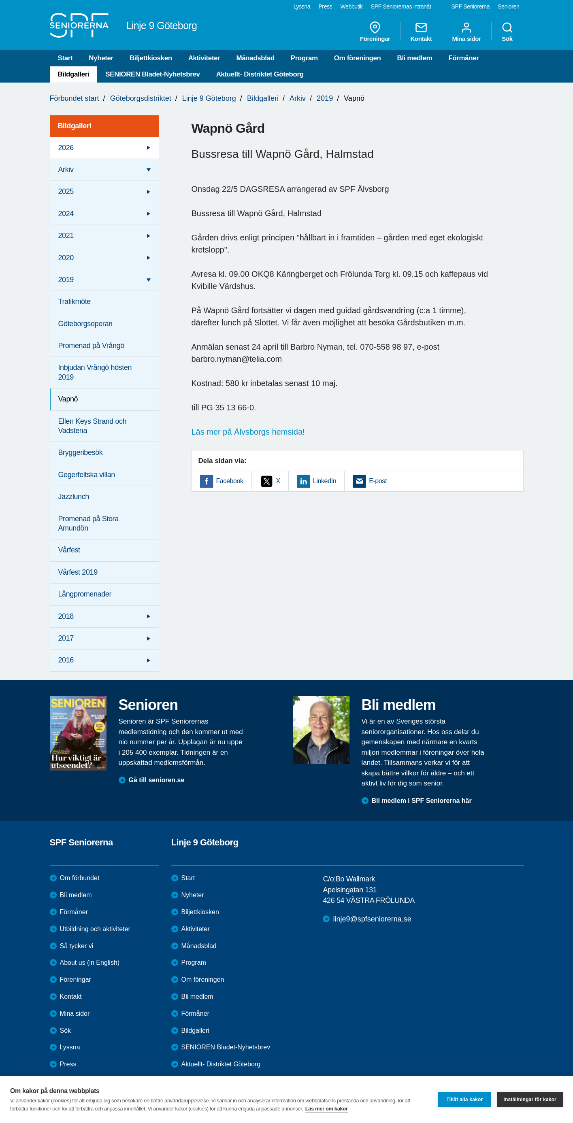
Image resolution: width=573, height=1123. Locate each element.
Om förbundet (80, 878)
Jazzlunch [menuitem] (73, 497)
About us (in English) (90, 962)
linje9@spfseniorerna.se (372, 919)
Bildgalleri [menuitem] (75, 126)
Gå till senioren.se (157, 780)
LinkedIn (324, 481)
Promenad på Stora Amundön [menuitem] (88, 523)
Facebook (229, 481)
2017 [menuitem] (66, 638)
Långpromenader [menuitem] (85, 594)
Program (304, 58)
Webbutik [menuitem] (351, 6)
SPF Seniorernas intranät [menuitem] (401, 6)
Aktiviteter (204, 58)
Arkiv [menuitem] (66, 170)
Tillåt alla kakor (464, 1099)
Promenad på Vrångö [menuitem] (91, 346)
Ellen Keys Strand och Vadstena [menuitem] (92, 426)
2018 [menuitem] (66, 616)
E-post (378, 481)
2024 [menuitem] (66, 214)
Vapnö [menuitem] (68, 399)
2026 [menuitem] (66, 148)
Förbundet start (74, 98)
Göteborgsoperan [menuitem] (85, 324)
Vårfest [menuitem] (69, 550)
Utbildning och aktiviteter (95, 929)
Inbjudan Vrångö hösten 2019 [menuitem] (95, 372)
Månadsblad (255, 58)
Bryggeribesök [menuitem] (80, 452)
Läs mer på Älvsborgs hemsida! (248, 431)
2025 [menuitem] (66, 191)
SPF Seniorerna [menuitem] (471, 6)
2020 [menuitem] (66, 258)
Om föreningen (357, 58)
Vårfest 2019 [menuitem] (78, 572)
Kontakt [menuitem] (421, 31)
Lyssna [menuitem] (302, 6)
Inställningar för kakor (529, 1099)
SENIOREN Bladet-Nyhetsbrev (152, 74)
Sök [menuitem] (507, 31)
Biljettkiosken (151, 58)
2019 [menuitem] (66, 280)
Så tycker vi (77, 946)
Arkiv (298, 98)
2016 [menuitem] (66, 660)
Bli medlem (414, 58)
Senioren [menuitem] (508, 6)
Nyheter (101, 58)
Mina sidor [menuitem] (466, 31)
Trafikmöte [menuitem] (74, 301)
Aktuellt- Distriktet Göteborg (260, 74)
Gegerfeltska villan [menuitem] (86, 475)
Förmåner (463, 58)
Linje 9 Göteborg (209, 98)
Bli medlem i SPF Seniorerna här (422, 800)
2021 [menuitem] (66, 235)
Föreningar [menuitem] (375, 31)
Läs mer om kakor (326, 1109)
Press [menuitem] (325, 6)
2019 (325, 98)
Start (65, 58)
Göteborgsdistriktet (140, 98)
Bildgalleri (73, 74)
